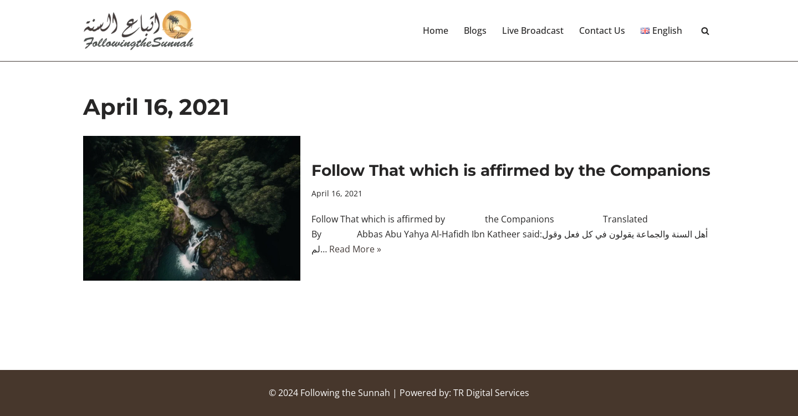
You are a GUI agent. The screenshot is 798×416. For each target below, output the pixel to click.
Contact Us (602, 30)
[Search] (705, 31)
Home (435, 30)
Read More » (355, 249)
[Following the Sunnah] (138, 30)
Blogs (475, 30)
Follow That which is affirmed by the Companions (510, 170)
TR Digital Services (491, 393)
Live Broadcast (533, 30)
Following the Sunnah (345, 393)
